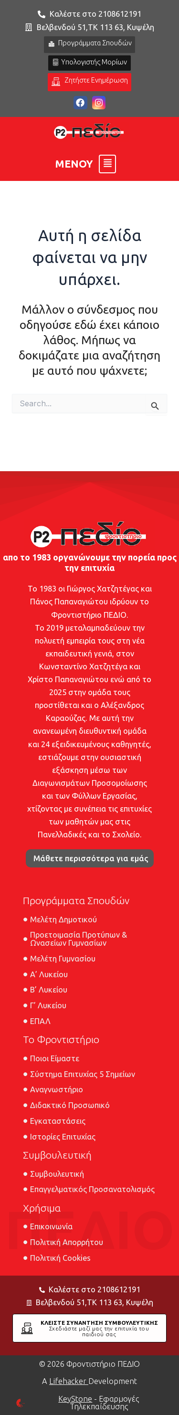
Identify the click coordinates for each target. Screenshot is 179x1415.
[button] (85, 164)
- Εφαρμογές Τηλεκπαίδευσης (98, 1402)
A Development (89, 1381)
